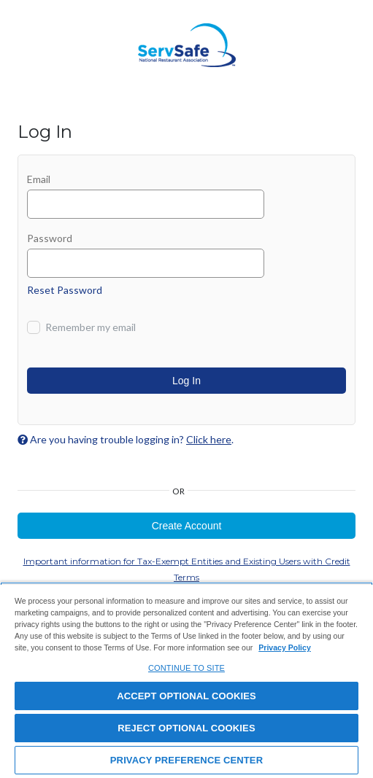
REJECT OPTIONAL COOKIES (186, 728)
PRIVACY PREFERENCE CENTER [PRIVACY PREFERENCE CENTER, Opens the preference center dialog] (186, 760)
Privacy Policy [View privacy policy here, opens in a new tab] (284, 647)
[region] (186, 680)
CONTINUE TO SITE (186, 668)
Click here (208, 439)
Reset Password (64, 290)
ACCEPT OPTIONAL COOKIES (186, 696)
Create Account (187, 526)
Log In (186, 380)
